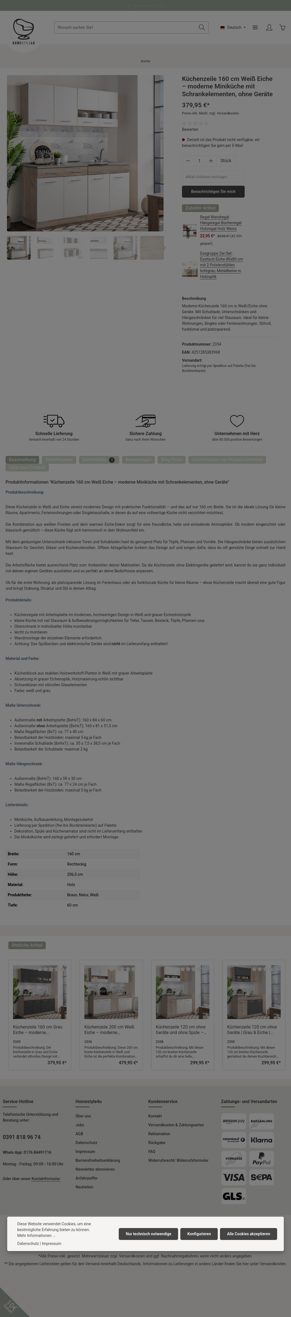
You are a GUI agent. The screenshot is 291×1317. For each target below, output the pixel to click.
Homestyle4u (88, 1101)
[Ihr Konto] (269, 28)
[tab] (22, 460)
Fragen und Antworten (145, 5)
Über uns (83, 1116)
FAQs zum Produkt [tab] (27, 467)
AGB (79, 1134)
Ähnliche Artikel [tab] (27, 945)
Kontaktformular (46, 1178)
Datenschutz (86, 1142)
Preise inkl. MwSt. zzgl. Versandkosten (210, 113)
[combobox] (125, 27)
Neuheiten (84, 1187)
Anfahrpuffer (86, 1178)
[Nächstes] (154, 153)
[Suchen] (202, 27)
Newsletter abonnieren (95, 1169)
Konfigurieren (199, 1234)
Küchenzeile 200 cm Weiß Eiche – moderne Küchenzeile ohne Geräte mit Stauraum (109, 1029)
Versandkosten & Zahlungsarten (176, 1125)
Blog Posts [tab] (171, 459)
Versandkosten (132, 1256)
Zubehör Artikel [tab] (200, 208)
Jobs (79, 1125)
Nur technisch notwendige (148, 1234)
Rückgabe (157, 1142)
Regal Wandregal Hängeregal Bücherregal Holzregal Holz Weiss (221, 223)
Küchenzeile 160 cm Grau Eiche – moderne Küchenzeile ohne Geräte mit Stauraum (37, 1029)
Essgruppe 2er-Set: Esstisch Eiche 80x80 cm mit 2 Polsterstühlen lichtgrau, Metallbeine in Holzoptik (221, 265)
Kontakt (155, 1116)
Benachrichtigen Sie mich (213, 191)
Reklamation (159, 1134)
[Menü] (255, 28)
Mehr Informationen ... (36, 1235)
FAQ (151, 1151)
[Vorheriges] (17, 153)
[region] (85, 167)
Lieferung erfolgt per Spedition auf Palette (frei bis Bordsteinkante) (219, 368)
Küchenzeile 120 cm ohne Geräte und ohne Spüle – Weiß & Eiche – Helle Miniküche (181, 1029)
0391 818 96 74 (22, 1137)
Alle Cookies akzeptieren (248, 1234)
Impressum (85, 1151)
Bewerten (190, 129)
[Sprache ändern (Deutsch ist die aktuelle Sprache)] (233, 27)
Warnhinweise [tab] (59, 459)
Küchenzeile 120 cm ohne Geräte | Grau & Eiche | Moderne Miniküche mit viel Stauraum (254, 1029)
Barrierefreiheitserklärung (97, 1160)
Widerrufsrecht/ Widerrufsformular (178, 1160)
